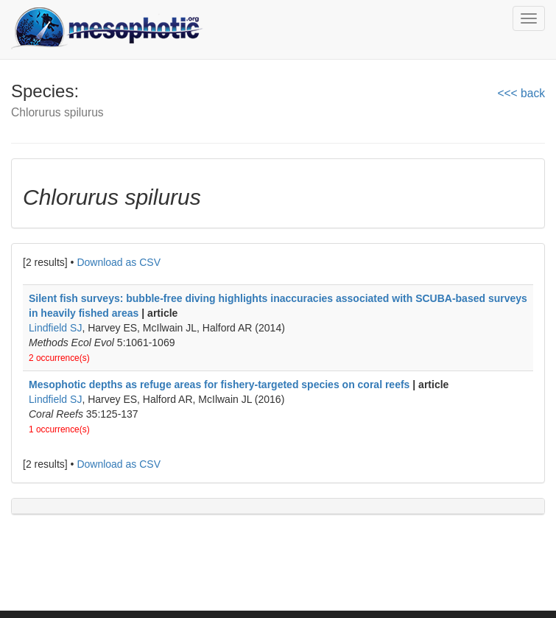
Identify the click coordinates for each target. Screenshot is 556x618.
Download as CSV (119, 262)
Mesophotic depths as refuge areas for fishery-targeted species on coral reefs (219, 384)
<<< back (521, 93)
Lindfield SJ (55, 328)
